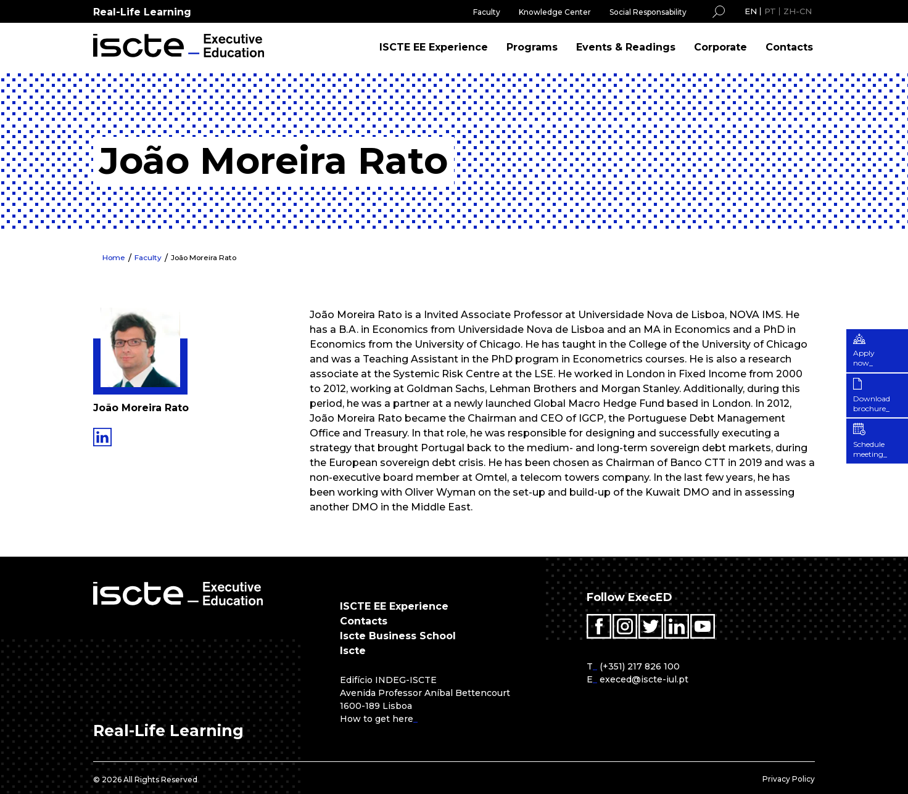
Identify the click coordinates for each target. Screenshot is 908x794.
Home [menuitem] (114, 257)
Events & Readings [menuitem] (625, 47)
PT (770, 11)
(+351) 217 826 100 (640, 666)
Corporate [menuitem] (720, 47)
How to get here (376, 718)
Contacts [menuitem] (789, 47)
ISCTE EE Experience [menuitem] (433, 47)
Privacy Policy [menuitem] (788, 779)
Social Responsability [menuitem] (648, 12)
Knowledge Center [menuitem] (555, 12)
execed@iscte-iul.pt (644, 679)
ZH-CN (797, 11)
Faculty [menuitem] (486, 12)
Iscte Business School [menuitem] (398, 636)
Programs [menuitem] (532, 47)
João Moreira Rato (205, 257)
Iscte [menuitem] (353, 651)
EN (751, 11)
